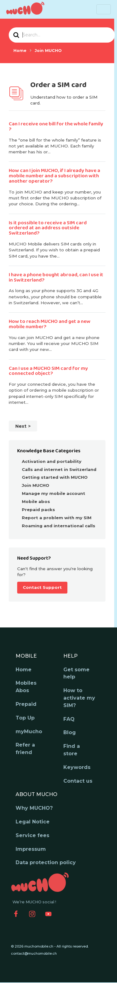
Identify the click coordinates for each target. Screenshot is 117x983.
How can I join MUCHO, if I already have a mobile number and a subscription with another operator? (54, 175)
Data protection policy (46, 862)
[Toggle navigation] (103, 9)
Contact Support (42, 587)
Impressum (31, 849)
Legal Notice (33, 822)
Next (21, 426)
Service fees (32, 835)
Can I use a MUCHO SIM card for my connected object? (48, 371)
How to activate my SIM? (79, 697)
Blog (69, 732)
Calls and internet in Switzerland (59, 469)
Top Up (25, 718)
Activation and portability (51, 461)
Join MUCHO (35, 485)
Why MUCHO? (34, 808)
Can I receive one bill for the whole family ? (56, 126)
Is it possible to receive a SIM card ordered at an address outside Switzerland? (48, 228)
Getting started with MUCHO (55, 477)
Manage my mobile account (53, 493)
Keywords (76, 767)
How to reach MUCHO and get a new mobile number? (49, 324)
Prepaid (26, 704)
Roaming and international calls (58, 525)
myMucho (29, 731)
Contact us (77, 781)
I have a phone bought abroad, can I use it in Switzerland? (56, 277)
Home (24, 670)
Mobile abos (36, 501)
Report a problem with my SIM (56, 517)
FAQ (69, 719)
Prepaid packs (38, 509)
